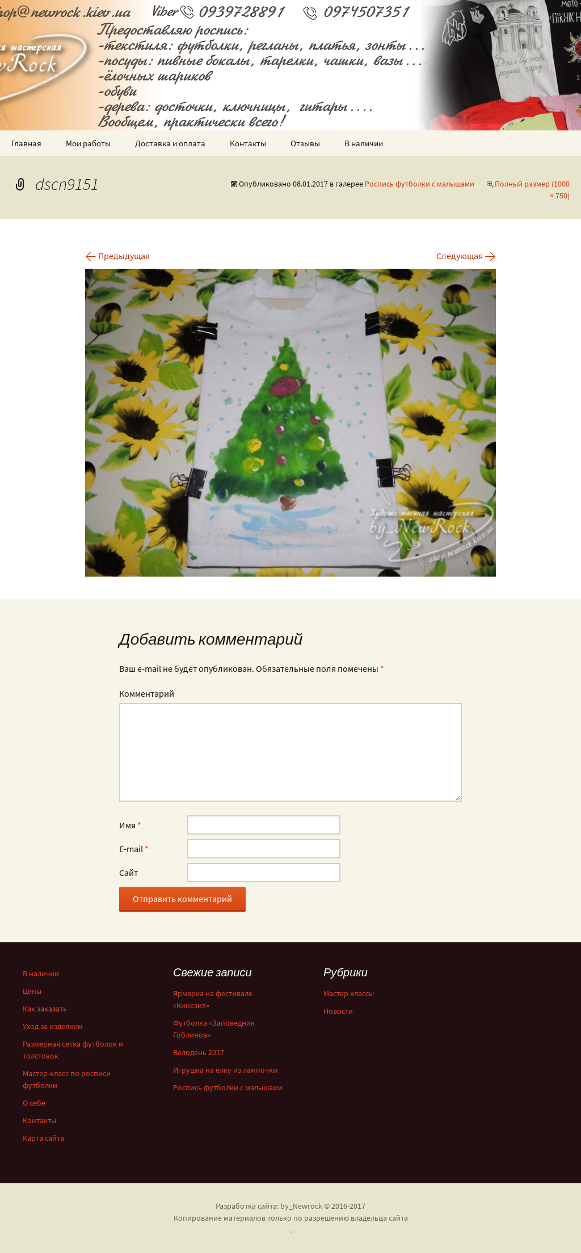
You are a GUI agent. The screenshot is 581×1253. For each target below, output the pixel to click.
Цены (32, 991)
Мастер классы (348, 993)
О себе (34, 1103)
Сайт (128, 872)
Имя (130, 825)
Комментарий (146, 693)
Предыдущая (117, 255)
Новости (338, 1011)
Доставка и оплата (170, 143)
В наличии (363, 143)
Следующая (466, 255)
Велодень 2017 (198, 1052)
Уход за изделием (53, 1026)
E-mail (134, 848)
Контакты (248, 143)
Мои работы (88, 143)
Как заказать (45, 1009)
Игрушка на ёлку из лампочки (225, 1070)
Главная (26, 143)
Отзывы (305, 143)
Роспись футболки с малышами (419, 184)
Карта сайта (43, 1138)
